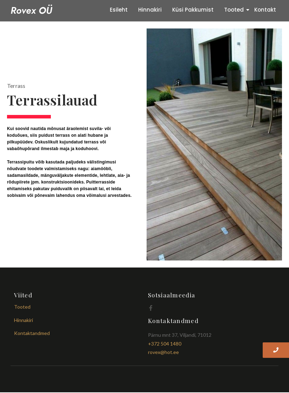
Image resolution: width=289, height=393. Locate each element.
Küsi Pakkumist (193, 9)
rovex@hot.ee (163, 352)
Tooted (235, 9)
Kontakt (265, 9)
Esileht (119, 9)
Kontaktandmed (32, 333)
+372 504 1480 (164, 344)
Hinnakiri (150, 9)
